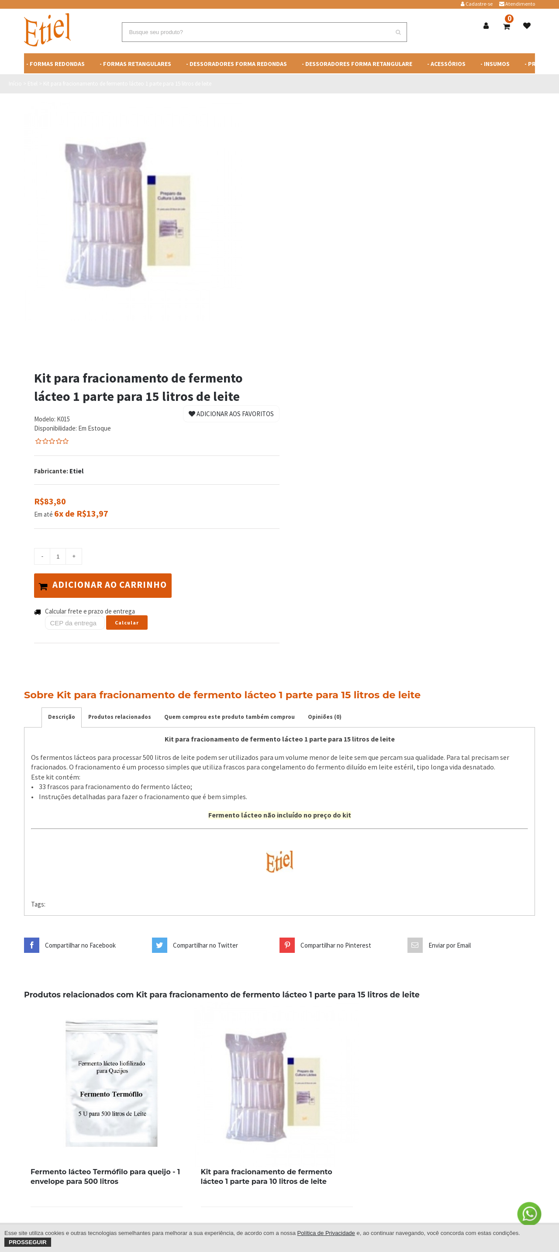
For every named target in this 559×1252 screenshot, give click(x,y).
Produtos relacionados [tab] (119, 715)
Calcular (127, 620)
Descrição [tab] (61, 715)
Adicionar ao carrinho (106, 585)
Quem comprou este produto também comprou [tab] (229, 715)
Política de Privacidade (326, 1233)
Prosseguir (28, 1242)
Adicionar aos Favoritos (231, 414)
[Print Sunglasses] (106, 1083)
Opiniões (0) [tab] (325, 715)
